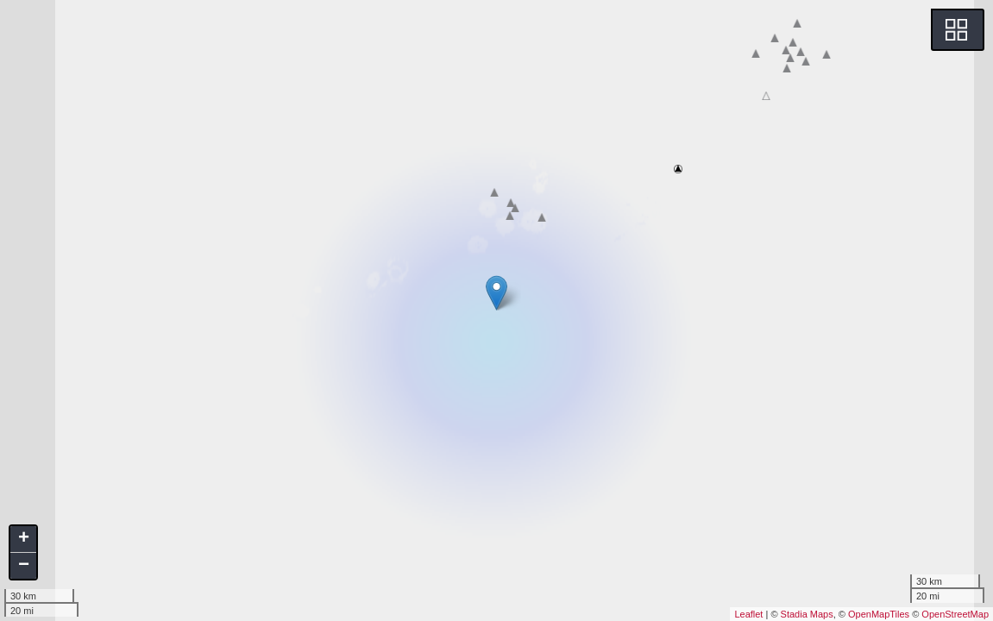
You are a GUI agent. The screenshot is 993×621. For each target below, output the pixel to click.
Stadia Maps (807, 614)
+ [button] (23, 539)
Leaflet (748, 614)
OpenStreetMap (955, 614)
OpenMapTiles (878, 614)
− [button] (23, 566)
